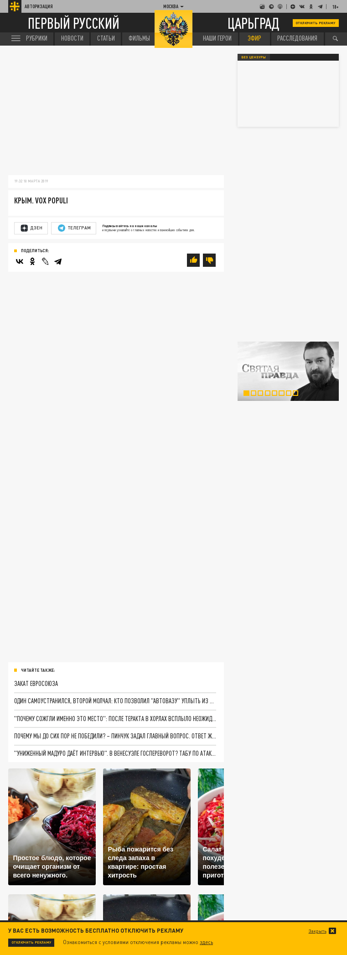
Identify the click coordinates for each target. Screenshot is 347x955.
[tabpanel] (288, 371)
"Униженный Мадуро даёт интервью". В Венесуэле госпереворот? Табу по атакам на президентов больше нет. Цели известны (115, 753)
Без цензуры (253, 57)
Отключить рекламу (315, 23)
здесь (206, 942)
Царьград (254, 23)
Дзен (31, 228)
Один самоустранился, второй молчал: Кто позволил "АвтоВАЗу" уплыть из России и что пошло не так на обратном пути (115, 701)
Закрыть (317, 931)
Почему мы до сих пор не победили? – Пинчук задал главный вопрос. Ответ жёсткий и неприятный (115, 736)
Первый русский (73, 23)
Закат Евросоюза (36, 683)
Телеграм (74, 228)
